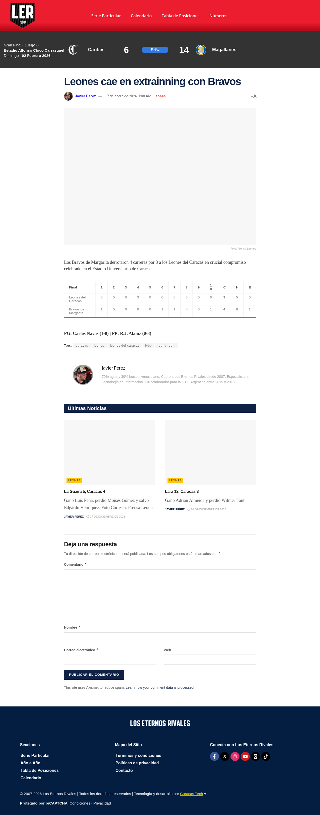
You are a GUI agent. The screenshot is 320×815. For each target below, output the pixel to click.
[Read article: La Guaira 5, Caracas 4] (109, 452)
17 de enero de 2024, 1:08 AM (128, 96)
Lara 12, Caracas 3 (182, 491)
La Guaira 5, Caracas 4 (84, 491)
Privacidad (102, 803)
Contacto (124, 770)
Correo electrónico (81, 650)
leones (99, 345)
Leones (160, 96)
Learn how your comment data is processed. (160, 687)
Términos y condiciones (138, 755)
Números (219, 15)
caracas (82, 345)
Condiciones (80, 803)
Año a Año (30, 763)
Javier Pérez (85, 96)
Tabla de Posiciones (181, 15)
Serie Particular (106, 15)
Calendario (141, 15)
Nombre (72, 627)
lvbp (148, 345)
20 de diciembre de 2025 (207, 509)
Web (167, 650)
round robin (167, 345)
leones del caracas (125, 345)
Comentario (75, 564)
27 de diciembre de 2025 (105, 516)
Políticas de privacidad (137, 763)
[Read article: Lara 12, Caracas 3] (210, 452)
